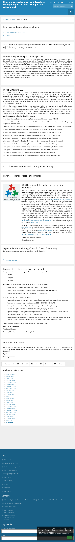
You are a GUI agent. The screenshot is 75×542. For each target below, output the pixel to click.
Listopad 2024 (10, 408)
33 (36, 364)
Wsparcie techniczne (11, 463)
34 (41, 364)
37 (55, 364)
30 (22, 364)
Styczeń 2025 (10, 404)
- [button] (54, 3)
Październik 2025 (11, 386)
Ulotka (6, 36)
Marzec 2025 (10, 400)
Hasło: (3, 535)
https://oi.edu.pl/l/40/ (45, 231)
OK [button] (69, 537)
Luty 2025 (9, 402)
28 (13, 364)
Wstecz (6, 364)
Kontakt (7, 488)
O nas (6, 484)
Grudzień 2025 (10, 382)
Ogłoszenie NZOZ (10, 260)
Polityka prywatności (11, 474)
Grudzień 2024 (10, 406)
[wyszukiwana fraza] (63, 6)
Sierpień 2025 (10, 390)
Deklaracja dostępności (12, 467)
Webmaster (8, 460)
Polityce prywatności (63, 533)
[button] (61, 2)
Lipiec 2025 (9, 392)
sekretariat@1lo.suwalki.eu (13, 503)
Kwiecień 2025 (10, 398)
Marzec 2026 (10, 376)
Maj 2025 (9, 396)
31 (27, 364)
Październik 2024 (11, 410)
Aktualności (22, 20)
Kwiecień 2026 (10, 374)
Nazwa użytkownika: (8, 528)
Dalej (61, 364)
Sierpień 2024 (10, 414)
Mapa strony (8, 481)
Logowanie (69, 3)
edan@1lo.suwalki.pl (11, 507)
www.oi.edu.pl (35, 222)
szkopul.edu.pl (26, 227)
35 (45, 364)
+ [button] (51, 3)
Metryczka (7, 477)
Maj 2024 (9, 420)
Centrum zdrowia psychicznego (14, 32)
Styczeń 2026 (10, 380)
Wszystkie (9, 422)
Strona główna (9, 20)
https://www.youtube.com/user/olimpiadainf (36, 221)
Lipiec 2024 (9, 416)
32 (32, 364)
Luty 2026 (9, 378)
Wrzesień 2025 (10, 388)
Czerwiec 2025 (10, 394)
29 (18, 364)
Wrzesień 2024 (10, 412)
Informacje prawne (10, 470)
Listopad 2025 (10, 384)
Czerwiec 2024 (10, 418)
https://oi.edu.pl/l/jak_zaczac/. (60, 199)
